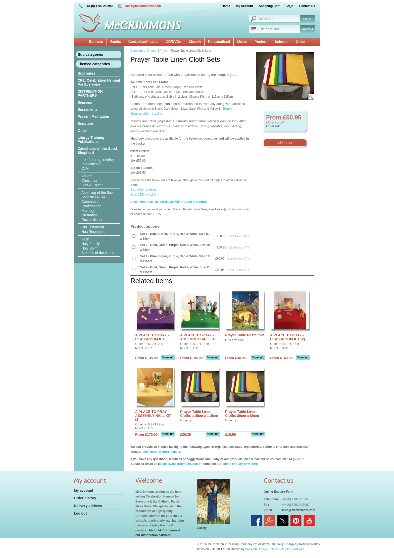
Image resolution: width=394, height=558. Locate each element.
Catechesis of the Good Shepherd (97, 151)
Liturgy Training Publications (91, 140)
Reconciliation (92, 220)
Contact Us (307, 6)
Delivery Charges (284, 544)
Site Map (285, 549)
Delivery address (88, 506)
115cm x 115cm (153, 113)
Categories (137, 50)
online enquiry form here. (240, 464)
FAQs (289, 6)
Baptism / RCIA (93, 197)
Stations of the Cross (97, 253)
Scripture (85, 123)
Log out (80, 513)
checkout (307, 28)
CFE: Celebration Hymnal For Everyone (99, 82)
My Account (244, 6)
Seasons (85, 102)
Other (300, 42)
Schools (281, 42)
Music (242, 42)
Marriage (88, 211)
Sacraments (87, 109)
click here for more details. (161, 452)
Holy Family (90, 244)
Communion (90, 202)
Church (194, 42)
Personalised (219, 42)
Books (115, 42)
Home (226, 6)
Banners (96, 42)
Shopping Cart (269, 6)
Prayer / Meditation (93, 116)
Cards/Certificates (143, 42)
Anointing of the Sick (97, 193)
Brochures (86, 73)
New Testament (93, 232)
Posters (261, 42)
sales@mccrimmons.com (143, 6)
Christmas (89, 180)
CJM (85, 168)
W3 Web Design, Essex (261, 549)
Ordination (89, 215)
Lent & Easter (92, 185)
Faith (85, 239)
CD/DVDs (173, 42)
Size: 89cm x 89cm (143, 190)
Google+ (299, 549)
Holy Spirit (89, 248)
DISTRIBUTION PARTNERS (90, 93)
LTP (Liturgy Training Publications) (97, 162)
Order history (85, 498)
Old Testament (92, 227)
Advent (86, 176)
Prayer (164, 50)
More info (168, 357)
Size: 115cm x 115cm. (145, 194)
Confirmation (91, 206)
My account (83, 490)
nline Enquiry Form (279, 491)
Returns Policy (309, 544)
